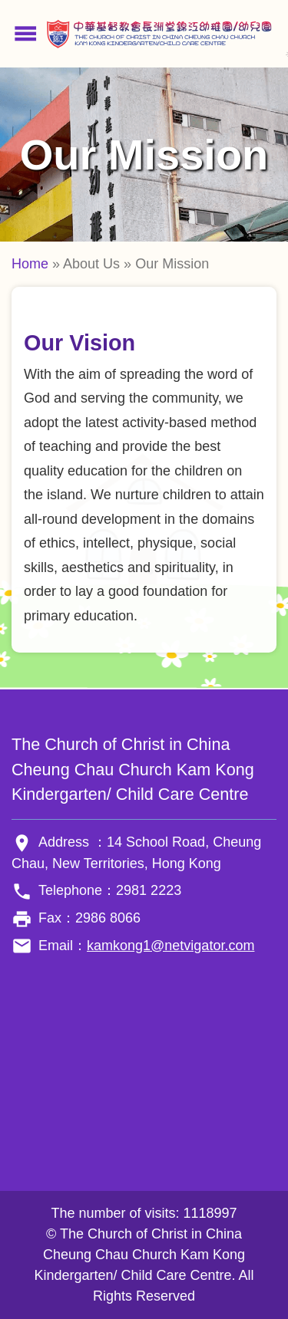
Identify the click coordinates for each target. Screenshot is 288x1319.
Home (30, 263)
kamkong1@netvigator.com (170, 945)
